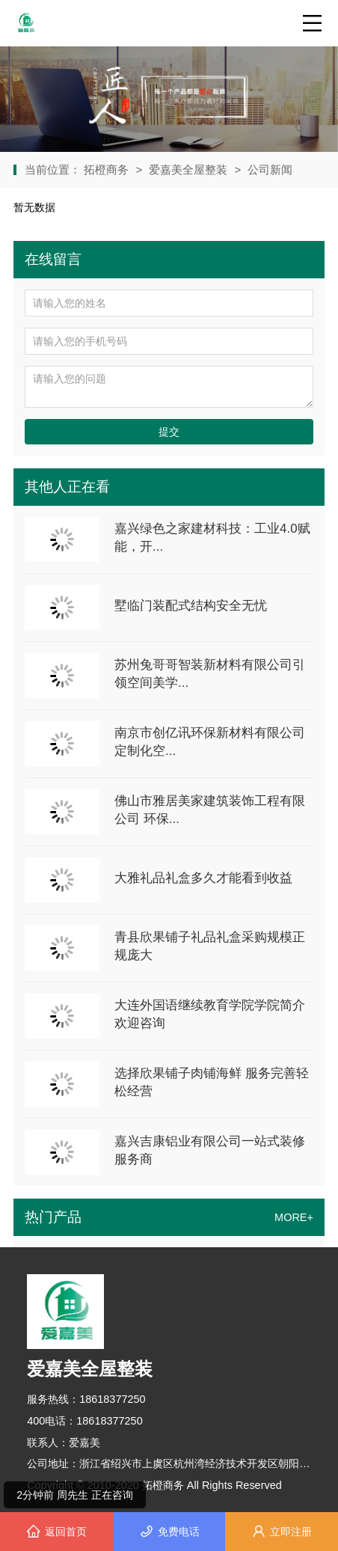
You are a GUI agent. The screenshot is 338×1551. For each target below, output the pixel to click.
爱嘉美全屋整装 (188, 169)
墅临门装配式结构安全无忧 (190, 606)
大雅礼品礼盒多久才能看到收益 (203, 878)
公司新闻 (270, 169)
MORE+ (293, 1217)
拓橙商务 (108, 169)
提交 (169, 432)
